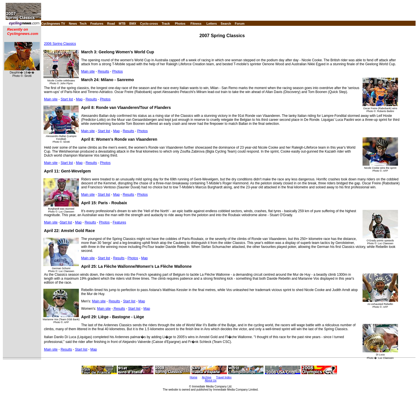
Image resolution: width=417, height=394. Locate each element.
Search (226, 23)
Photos (180, 23)
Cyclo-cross (149, 23)
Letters (212, 23)
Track (166, 23)
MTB (122, 23)
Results (103, 71)
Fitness (195, 23)
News (73, 23)
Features (97, 23)
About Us (210, 380)
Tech (83, 23)
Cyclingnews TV (53, 23)
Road (111, 23)
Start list (67, 99)
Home (193, 377)
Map (79, 99)
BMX (132, 23)
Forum (240, 23)
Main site (88, 71)
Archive (206, 377)
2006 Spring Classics (60, 44)
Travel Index (224, 377)
